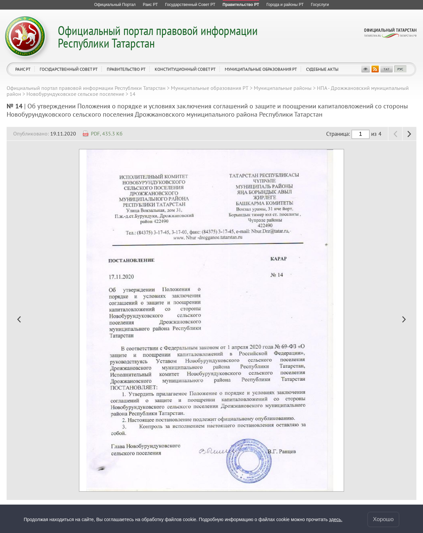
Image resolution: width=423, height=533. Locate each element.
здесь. (335, 519)
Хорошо (383, 519)
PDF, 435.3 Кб (107, 133)
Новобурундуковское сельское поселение (75, 94)
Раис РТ (22, 69)
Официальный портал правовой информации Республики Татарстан (158, 36)
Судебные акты (322, 69)
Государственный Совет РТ (68, 69)
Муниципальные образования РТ (261, 69)
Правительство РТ (126, 69)
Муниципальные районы (283, 88)
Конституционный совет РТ (185, 69)
